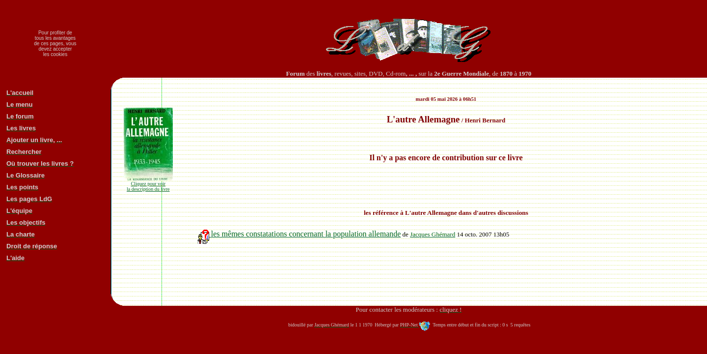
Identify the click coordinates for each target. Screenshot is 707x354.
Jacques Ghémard (432, 234)
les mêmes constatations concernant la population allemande (299, 234)
